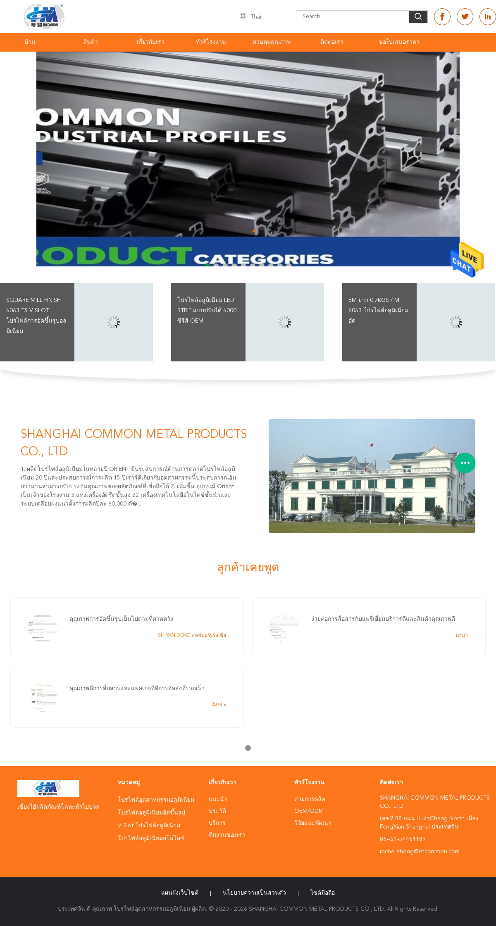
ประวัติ (217, 811)
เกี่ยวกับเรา (151, 42)
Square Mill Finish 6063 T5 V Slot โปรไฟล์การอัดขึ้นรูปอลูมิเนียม (36, 315)
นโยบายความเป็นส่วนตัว (254, 893)
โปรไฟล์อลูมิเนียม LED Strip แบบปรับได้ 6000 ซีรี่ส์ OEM (206, 310)
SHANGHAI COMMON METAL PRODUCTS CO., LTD (134, 443)
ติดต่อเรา (331, 42)
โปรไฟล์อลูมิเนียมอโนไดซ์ (151, 838)
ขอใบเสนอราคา (399, 42)
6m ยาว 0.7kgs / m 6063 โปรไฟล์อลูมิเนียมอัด (378, 310)
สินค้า (90, 42)
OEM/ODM (309, 811)
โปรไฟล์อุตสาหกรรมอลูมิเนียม (156, 800)
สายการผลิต (309, 799)
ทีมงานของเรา (227, 835)
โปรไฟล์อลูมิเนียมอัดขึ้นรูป (151, 813)
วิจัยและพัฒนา (312, 823)
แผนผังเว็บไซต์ (179, 893)
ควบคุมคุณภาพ (272, 42)
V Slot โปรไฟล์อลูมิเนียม (149, 826)
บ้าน (30, 42)
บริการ (217, 823)
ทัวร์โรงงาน (211, 42)
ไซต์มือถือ (322, 893)
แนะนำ (218, 799)
